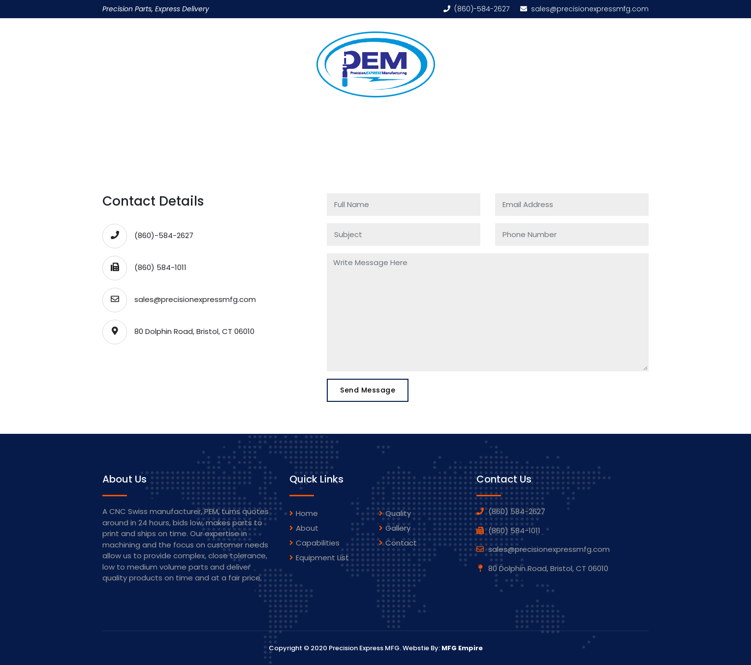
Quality (485, 113)
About (307, 528)
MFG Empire (462, 648)
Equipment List (373, 113)
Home (194, 113)
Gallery (436, 113)
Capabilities (301, 113)
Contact (401, 543)
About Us (241, 113)
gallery (397, 528)
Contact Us (542, 113)
